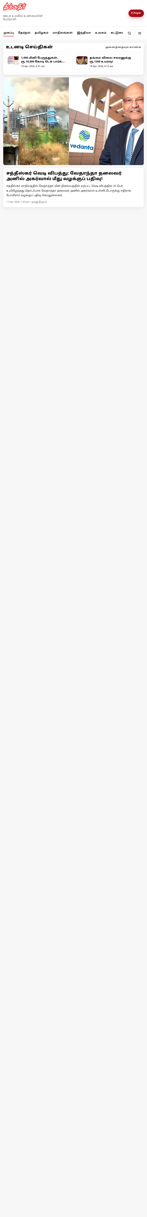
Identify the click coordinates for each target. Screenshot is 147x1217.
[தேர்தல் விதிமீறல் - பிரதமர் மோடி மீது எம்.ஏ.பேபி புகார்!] (73, 809)
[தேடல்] (129, 33)
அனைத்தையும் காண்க (123, 47)
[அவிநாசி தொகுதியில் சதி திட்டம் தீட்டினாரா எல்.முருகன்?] (109, 509)
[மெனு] (140, 33)
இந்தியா (84, 33)
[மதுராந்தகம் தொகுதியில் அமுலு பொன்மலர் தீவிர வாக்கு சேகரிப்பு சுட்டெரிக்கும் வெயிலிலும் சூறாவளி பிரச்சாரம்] (73, 260)
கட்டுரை (117, 33)
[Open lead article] (73, 121)
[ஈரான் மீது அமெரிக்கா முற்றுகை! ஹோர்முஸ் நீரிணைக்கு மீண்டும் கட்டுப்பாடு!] (37, 981)
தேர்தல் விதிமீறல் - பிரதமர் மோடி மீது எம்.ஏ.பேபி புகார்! (63, 854)
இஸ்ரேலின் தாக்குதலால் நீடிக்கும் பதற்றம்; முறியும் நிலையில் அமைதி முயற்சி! (103, 1015)
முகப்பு (8, 33)
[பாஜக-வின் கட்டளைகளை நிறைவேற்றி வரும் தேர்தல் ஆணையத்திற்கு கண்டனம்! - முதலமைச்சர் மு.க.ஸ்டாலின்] (109, 437)
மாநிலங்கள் (63, 33)
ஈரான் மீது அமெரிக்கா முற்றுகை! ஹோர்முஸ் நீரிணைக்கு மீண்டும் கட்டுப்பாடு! (37, 1017)
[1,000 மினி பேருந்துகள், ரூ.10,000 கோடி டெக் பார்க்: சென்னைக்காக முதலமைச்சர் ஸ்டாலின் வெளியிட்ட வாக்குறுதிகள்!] (37, 435)
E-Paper (136, 13)
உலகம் (100, 33)
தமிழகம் (41, 33)
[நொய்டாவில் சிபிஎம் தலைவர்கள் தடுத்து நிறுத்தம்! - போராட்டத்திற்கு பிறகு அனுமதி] (73, 611)
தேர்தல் (24, 33)
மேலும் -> (137, 212)
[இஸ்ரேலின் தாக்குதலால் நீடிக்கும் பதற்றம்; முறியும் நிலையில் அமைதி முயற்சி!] (109, 980)
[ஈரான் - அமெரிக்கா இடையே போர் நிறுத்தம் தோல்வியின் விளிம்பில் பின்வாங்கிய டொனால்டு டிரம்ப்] (37, 1055)
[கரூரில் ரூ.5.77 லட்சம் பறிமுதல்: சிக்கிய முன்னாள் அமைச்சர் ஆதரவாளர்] (37, 509)
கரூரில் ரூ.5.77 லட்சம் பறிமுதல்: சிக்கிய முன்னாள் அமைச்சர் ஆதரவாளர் (35, 544)
